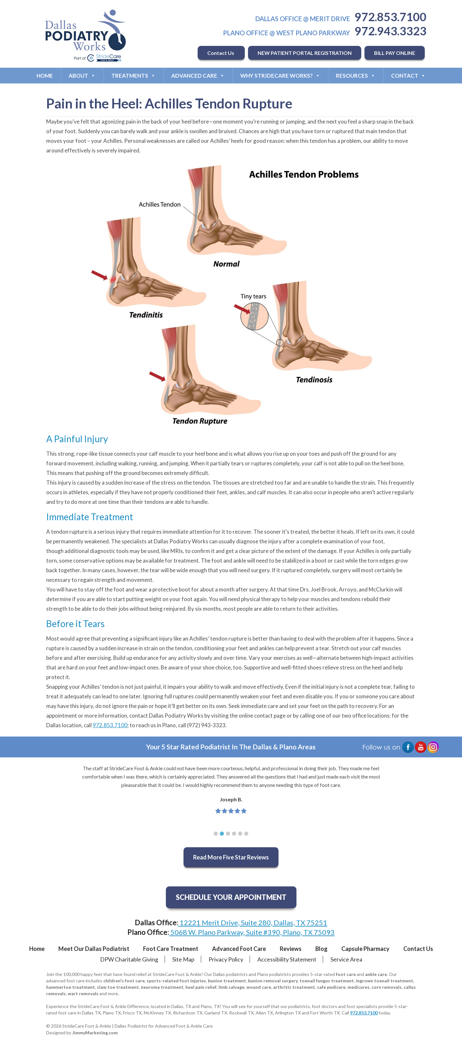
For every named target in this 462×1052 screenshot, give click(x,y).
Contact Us (221, 53)
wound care (258, 987)
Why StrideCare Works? (280, 75)
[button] (216, 834)
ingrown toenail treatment (384, 980)
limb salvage (231, 987)
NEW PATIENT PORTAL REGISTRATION (305, 53)
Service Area (346, 959)
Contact (408, 75)
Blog (321, 948)
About (82, 75)
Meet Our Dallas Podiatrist (93, 948)
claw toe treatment (118, 987)
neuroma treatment (162, 987)
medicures (358, 987)
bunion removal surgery (273, 980)
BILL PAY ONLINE (394, 53)
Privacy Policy (226, 959)
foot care (346, 974)
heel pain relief (201, 987)
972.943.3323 (390, 31)
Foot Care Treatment (170, 948)
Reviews (291, 948)
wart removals (83, 993)
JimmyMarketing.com (95, 1032)
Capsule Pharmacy (365, 948)
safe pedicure (331, 987)
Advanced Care (198, 75)
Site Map (183, 959)
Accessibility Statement (286, 959)
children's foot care (124, 980)
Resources (355, 75)
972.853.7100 (390, 17)
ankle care (376, 974)
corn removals (387, 987)
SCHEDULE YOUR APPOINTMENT (231, 897)
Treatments (133, 75)
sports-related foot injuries (176, 980)
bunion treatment (227, 980)
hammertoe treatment (70, 987)
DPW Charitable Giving (129, 959)
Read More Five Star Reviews (231, 857)
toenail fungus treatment (327, 980)
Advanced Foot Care (239, 948)
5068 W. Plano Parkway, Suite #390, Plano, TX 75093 (252, 932)
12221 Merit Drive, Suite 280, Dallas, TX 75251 (252, 922)
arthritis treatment (294, 987)
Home (45, 75)
